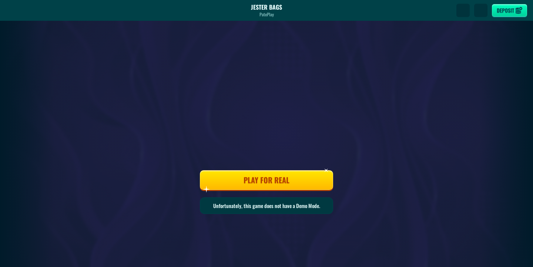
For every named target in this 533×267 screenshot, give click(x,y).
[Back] (12, 10)
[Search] (463, 10)
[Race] (480, 10)
